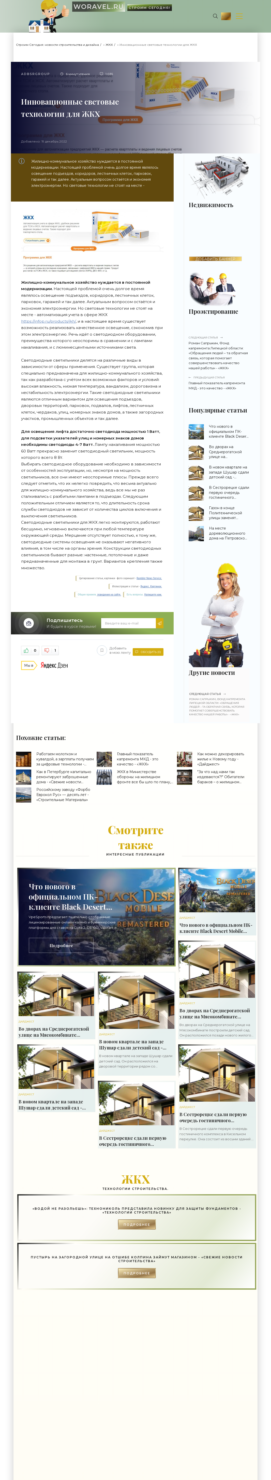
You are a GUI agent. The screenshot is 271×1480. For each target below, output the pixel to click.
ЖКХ (109, 45)
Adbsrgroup (35, 74)
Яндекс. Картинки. (151, 586)
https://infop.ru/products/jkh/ (48, 321)
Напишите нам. (153, 594)
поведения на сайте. (109, 594)
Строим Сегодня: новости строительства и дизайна (57, 45)
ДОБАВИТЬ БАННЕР (215, 259)
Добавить (111, 649)
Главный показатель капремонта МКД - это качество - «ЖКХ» (219, 383)
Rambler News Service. (149, 578)
